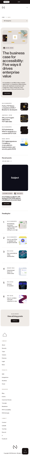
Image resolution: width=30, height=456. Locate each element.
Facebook (4, 439)
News (3, 364)
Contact (4, 422)
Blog (3, 393)
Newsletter (5, 406)
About (3, 345)
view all (15, 320)
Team (3, 351)
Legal (3, 361)
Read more (6, 203)
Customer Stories (6, 400)
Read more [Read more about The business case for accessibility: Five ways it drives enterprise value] (7, 93)
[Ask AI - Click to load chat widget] (25, 451)
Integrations (5, 377)
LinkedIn (4, 425)
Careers (4, 355)
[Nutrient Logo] (3, 7)
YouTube (4, 429)
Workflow (4, 380)
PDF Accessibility (6, 410)
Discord (4, 432)
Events (4, 396)
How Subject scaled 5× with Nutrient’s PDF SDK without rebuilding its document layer (11, 198)
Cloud (3, 384)
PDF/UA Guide (5, 413)
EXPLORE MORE (7, 161)
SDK (3, 374)
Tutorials (4, 403)
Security (4, 348)
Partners (4, 358)
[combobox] (15, 20)
